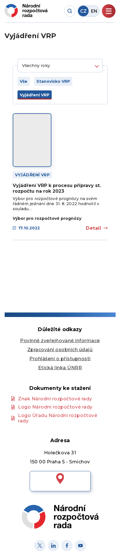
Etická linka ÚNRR (60, 367)
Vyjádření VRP (32, 174)
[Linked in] (53, 545)
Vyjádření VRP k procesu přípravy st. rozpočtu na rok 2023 (57, 188)
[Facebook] (67, 545)
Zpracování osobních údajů (60, 349)
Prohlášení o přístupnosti (60, 358)
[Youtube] (80, 545)
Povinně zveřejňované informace (60, 340)
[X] (39, 545)
